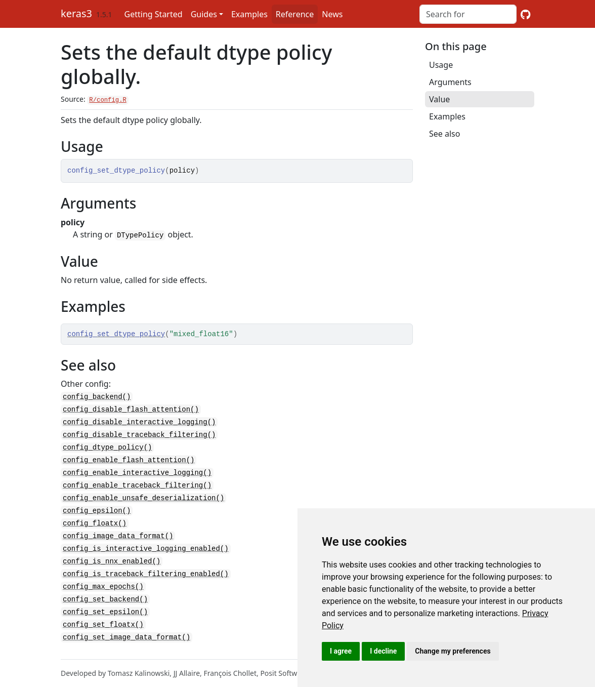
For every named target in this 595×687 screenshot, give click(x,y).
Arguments (450, 82)
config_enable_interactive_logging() (137, 470)
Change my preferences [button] (452, 651)
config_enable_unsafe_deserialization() (143, 494)
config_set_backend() (105, 591)
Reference (295, 14)
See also (444, 133)
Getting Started (153, 14)
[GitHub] (525, 14)
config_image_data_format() (118, 531)
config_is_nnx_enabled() (111, 555)
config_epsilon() (97, 506)
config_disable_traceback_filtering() (139, 433)
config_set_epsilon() (105, 604)
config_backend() (97, 397)
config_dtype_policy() (107, 446)
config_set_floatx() (103, 616)
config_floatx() (94, 518)
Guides (204, 14)
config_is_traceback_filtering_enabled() (146, 567)
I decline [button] (383, 651)
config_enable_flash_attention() (128, 458)
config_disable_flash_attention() (131, 409)
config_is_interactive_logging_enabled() (146, 543)
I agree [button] (341, 651)
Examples (249, 14)
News (332, 14)
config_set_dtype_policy (116, 334)
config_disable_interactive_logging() (139, 421)
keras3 (76, 13)
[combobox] (468, 14)
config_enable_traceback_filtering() (137, 482)
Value (439, 99)
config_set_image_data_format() (126, 628)
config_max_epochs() (103, 579)
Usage (441, 64)
